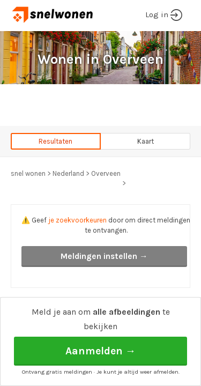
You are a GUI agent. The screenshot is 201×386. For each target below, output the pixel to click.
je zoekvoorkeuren (77, 220)
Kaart (145, 141)
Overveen (106, 173)
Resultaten (55, 141)
